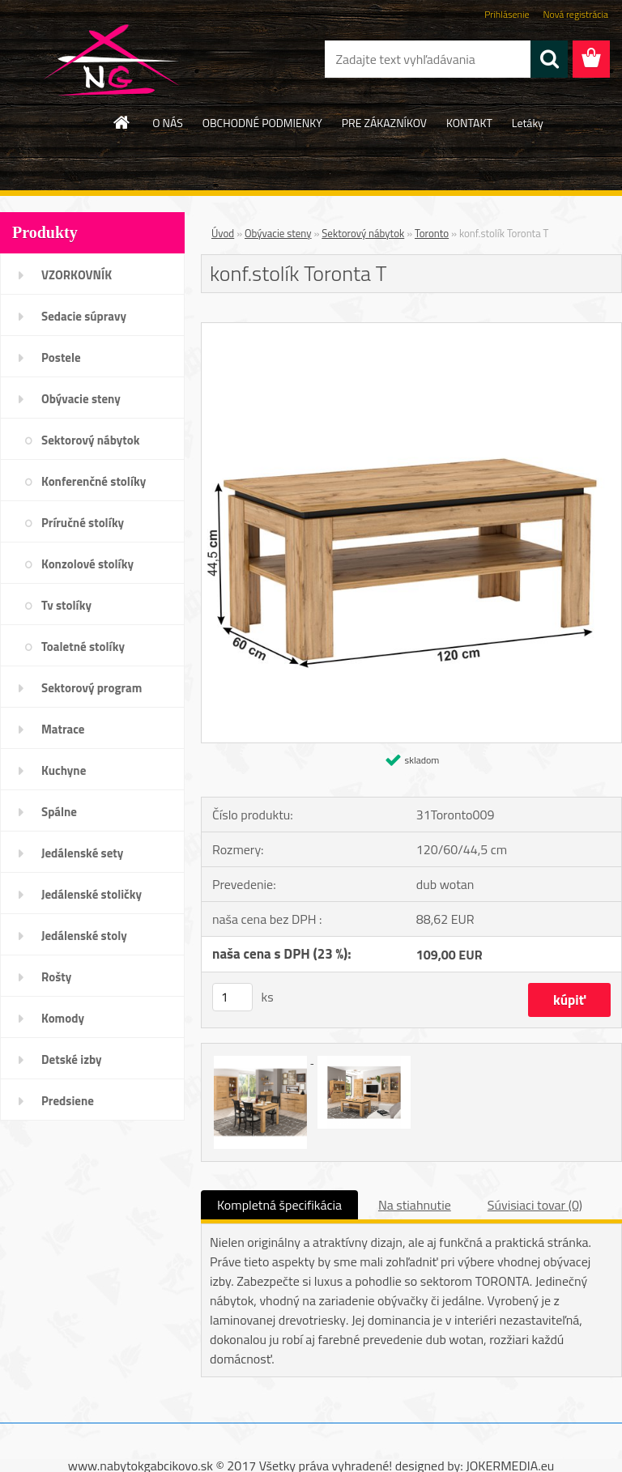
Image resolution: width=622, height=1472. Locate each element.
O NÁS (167, 122)
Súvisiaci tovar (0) (535, 1205)
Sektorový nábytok (90, 440)
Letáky (527, 122)
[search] (549, 59)
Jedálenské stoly (84, 935)
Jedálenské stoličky (91, 894)
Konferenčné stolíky (93, 481)
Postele (61, 357)
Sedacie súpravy (83, 316)
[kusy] (232, 997)
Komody (62, 1018)
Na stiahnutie (414, 1205)
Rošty (56, 977)
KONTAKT (469, 122)
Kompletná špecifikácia (279, 1205)
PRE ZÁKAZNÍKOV (384, 122)
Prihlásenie (506, 14)
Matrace (63, 729)
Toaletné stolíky (83, 646)
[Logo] (111, 59)
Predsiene (67, 1100)
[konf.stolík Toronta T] (411, 329)
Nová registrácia (575, 14)
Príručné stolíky (82, 522)
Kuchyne (63, 770)
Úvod (222, 233)
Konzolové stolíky (87, 564)
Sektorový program (91, 688)
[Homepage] (122, 122)
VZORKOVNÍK (76, 275)
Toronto (432, 233)
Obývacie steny (81, 398)
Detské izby (71, 1059)
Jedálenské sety (82, 853)
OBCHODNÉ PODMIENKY (262, 122)
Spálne (59, 811)
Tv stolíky (66, 605)
